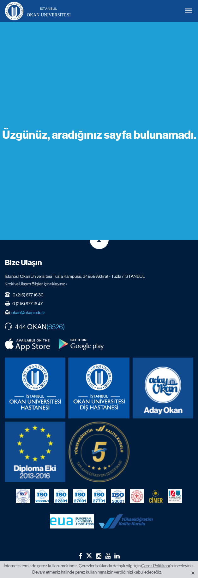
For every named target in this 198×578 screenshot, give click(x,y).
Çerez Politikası (155, 565)
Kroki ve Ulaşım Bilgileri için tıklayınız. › (36, 283)
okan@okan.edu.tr (28, 312)
